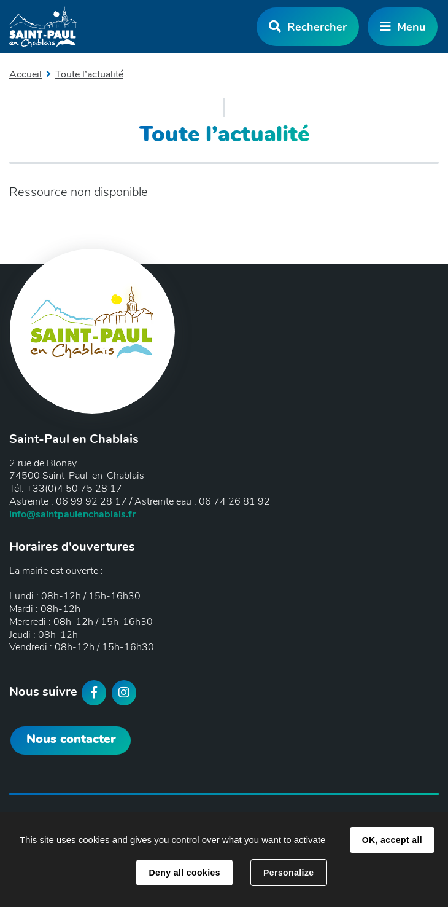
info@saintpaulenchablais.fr (72, 514)
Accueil (25, 74)
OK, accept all (392, 840)
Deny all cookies (184, 873)
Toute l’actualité (89, 74)
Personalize (288, 873)
